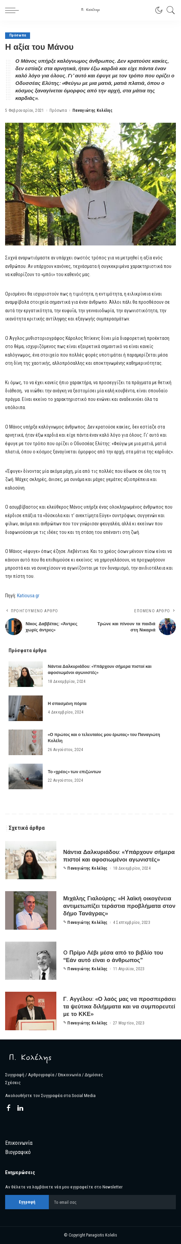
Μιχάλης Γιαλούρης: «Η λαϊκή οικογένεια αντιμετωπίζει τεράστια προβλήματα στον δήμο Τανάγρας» (117, 906)
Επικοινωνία (18, 1143)
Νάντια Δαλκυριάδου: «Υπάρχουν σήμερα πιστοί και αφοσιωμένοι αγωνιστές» (108, 855)
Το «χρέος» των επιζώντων (74, 771)
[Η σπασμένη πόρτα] (26, 708)
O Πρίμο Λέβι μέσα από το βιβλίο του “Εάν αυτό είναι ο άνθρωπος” (113, 956)
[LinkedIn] (20, 1108)
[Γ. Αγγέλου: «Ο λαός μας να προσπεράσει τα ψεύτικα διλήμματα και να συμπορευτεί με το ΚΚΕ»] (30, 1011)
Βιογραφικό (18, 1152)
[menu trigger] (13, 10)
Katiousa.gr (28, 596)
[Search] (169, 10)
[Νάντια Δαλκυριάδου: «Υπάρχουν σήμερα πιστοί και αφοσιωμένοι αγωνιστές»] (26, 674)
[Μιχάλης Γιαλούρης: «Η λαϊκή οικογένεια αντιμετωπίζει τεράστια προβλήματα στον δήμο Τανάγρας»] (30, 910)
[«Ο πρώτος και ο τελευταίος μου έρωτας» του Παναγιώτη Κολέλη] (26, 742)
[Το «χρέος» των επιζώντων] (26, 776)
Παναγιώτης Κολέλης (92, 110)
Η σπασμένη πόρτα (67, 703)
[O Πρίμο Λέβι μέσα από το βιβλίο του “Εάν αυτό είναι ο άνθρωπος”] (30, 961)
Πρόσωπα (17, 35)
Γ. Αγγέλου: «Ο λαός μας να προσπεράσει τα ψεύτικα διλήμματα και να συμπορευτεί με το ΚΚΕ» (117, 1006)
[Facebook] (8, 1108)
